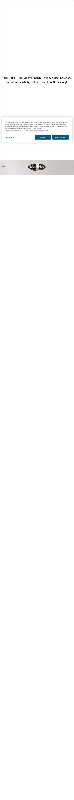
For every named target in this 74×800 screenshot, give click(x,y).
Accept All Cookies (60, 137)
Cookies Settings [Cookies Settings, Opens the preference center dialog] (9, 137)
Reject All (43, 137)
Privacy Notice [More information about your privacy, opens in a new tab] (44, 130)
